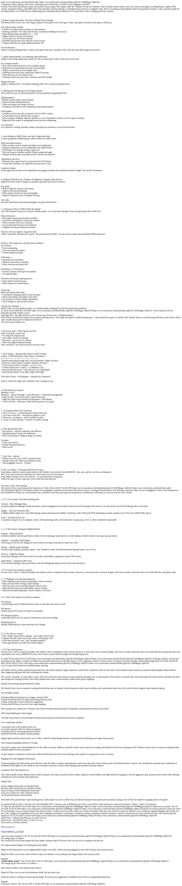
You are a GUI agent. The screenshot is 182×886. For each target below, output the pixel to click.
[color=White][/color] (12, 831)
